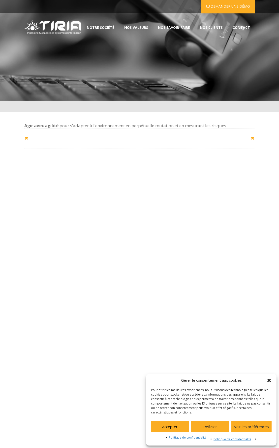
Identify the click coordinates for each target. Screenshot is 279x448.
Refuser (210, 426)
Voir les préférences (251, 426)
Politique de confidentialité (188, 437)
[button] (269, 380)
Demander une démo (228, 6)
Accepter (170, 426)
